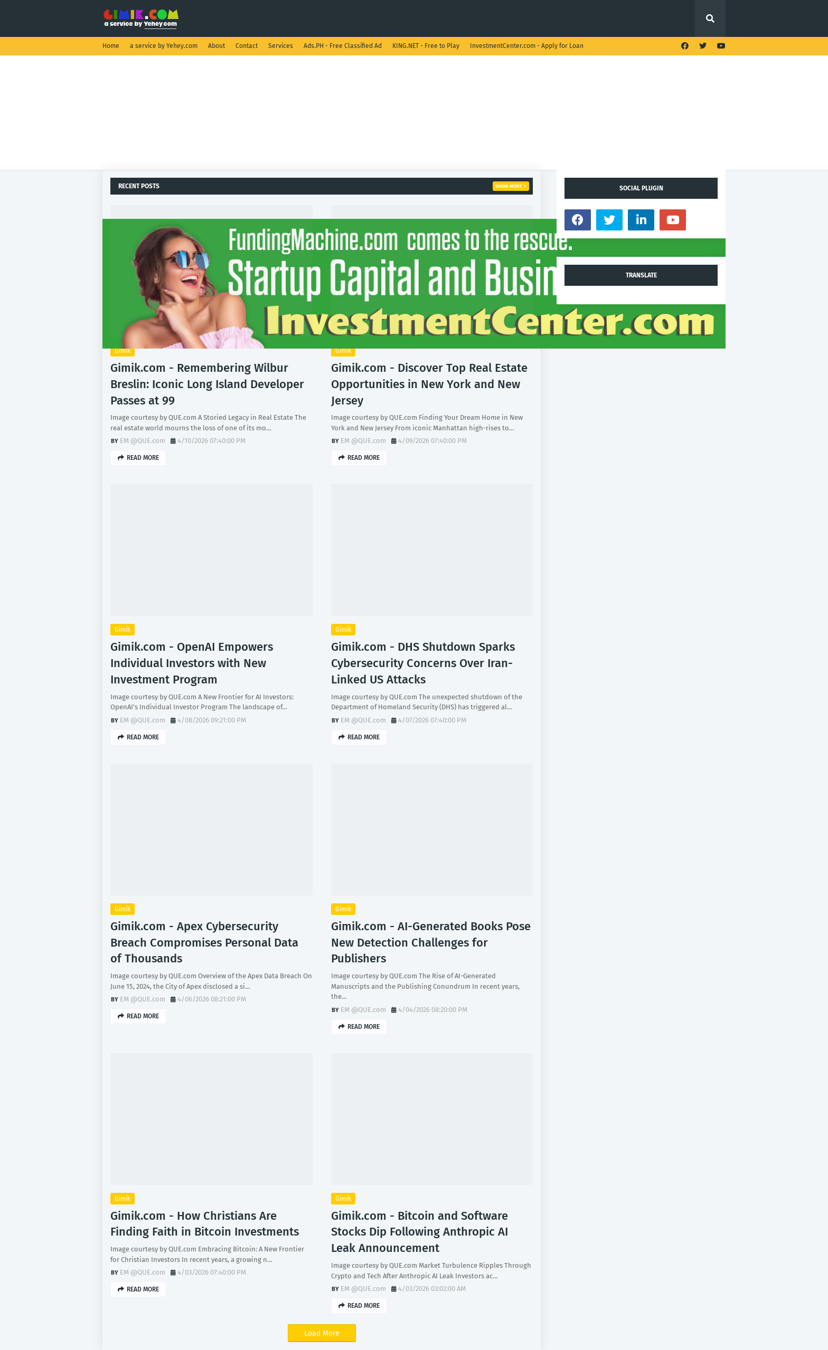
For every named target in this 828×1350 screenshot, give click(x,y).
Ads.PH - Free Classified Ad (343, 46)
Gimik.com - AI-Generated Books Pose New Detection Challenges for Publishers (431, 942)
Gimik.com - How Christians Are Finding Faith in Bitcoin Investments (204, 1224)
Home (110, 46)
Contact (247, 46)
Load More (322, 1333)
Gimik (122, 350)
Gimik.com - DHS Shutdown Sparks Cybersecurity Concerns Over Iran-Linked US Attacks (423, 663)
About (216, 46)
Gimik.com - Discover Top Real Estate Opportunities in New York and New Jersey (429, 384)
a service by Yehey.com (163, 46)
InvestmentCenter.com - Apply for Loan (527, 46)
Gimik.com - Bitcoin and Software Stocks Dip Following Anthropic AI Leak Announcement (419, 1232)
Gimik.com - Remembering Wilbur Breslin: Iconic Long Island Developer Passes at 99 (207, 384)
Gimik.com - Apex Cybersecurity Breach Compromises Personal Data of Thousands (204, 942)
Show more (508, 186)
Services (280, 46)
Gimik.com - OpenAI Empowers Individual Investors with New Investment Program (191, 663)
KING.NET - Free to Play (425, 46)
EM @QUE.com (142, 441)
